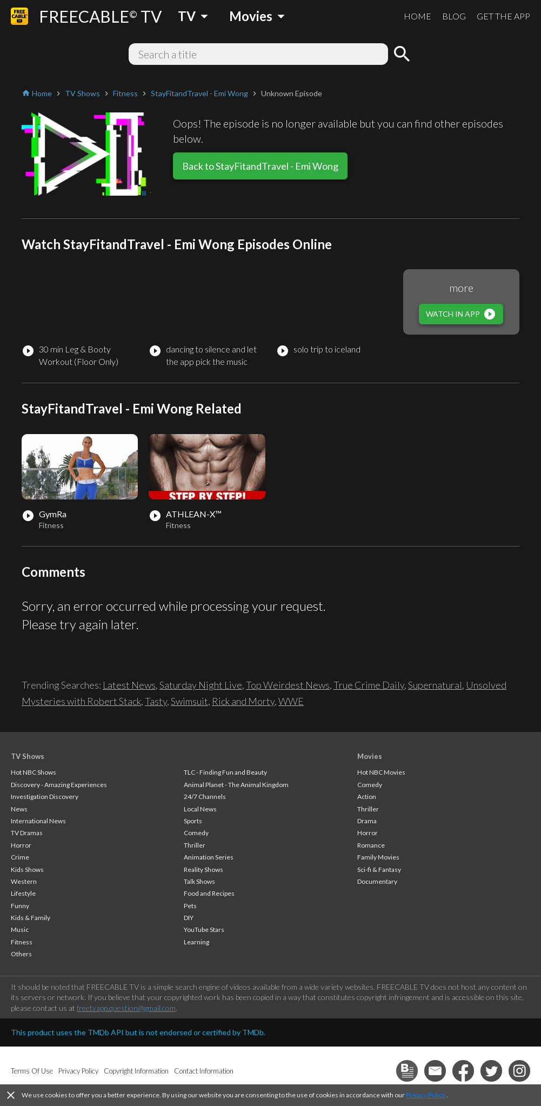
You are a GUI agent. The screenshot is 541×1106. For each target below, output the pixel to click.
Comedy (196, 833)
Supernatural (435, 685)
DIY (188, 918)
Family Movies (378, 857)
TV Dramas (27, 833)
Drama (367, 821)
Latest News (129, 685)
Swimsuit (189, 701)
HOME (417, 16)
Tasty (156, 701)
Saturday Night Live (200, 685)
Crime (20, 857)
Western (24, 881)
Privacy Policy (425, 1095)
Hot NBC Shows (33, 772)
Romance (371, 845)
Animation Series (208, 857)
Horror (21, 845)
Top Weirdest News (288, 685)
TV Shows (27, 756)
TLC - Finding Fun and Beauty (225, 772)
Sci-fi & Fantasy (379, 869)
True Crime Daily (368, 685)
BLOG (454, 16)
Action (366, 796)
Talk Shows (199, 881)
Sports (193, 821)
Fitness (21, 942)
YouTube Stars (204, 929)
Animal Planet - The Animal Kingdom (236, 785)
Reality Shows (203, 869)
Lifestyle (23, 893)
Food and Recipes (209, 893)
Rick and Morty (243, 701)
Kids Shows (27, 869)
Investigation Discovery (44, 796)
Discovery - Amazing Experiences (59, 785)
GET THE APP (503, 16)
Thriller (194, 845)
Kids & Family (30, 918)
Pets (190, 906)
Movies (369, 756)
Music (20, 929)
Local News (200, 809)
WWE (291, 701)
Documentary (377, 881)
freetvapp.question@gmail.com (126, 1007)
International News (38, 821)
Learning (196, 942)
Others (21, 954)
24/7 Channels (205, 796)
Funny (20, 906)
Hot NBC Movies (381, 772)
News (19, 809)
